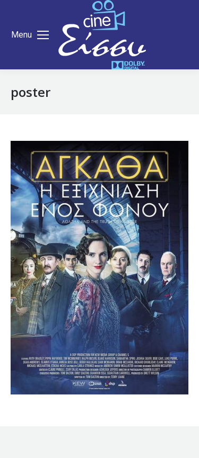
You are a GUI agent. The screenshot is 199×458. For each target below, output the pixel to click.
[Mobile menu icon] (30, 35)
